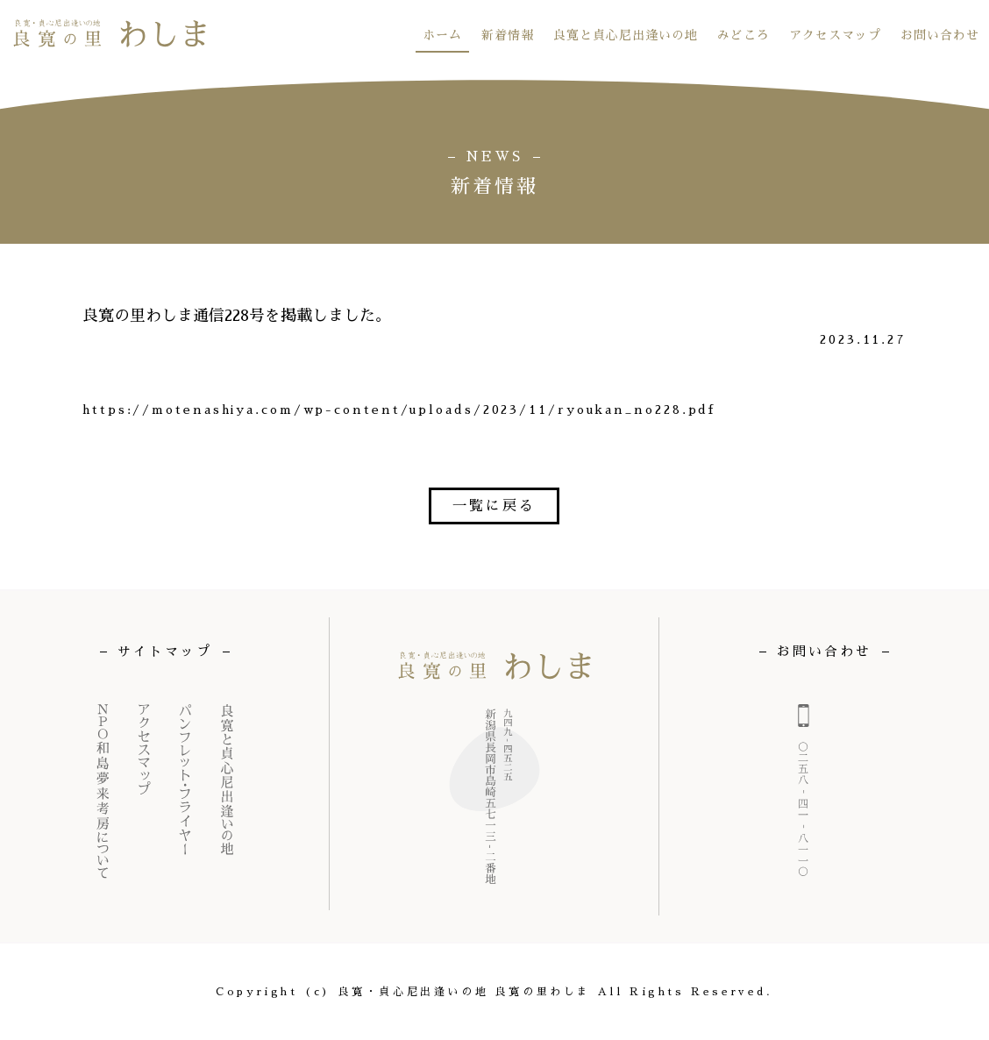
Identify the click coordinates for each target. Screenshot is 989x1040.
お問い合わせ (939, 35)
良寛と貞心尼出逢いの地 (625, 35)
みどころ (743, 35)
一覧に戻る (494, 506)
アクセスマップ (835, 35)
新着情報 (507, 35)
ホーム (442, 35)
